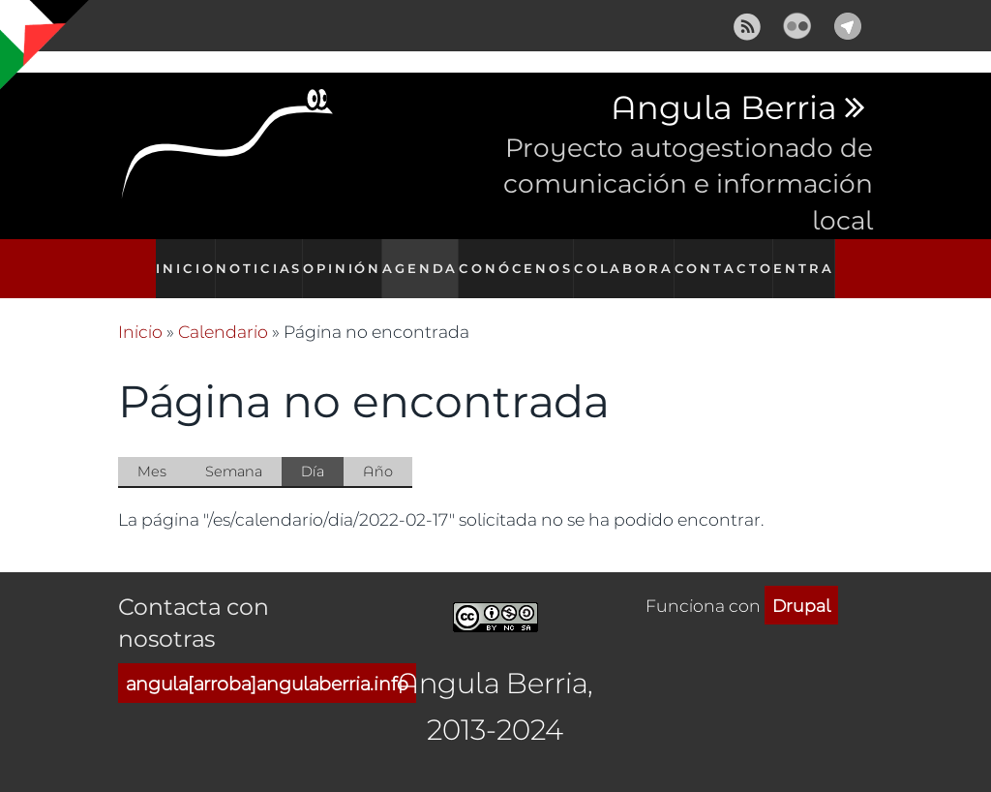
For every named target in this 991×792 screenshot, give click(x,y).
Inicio (178, 258)
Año (378, 450)
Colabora (627, 258)
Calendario (223, 310)
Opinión (343, 258)
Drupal (801, 583)
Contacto (726, 258)
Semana (233, 450)
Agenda (426, 258)
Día (322, 451)
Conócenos (522, 258)
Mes (151, 450)
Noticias (256, 258)
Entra (811, 258)
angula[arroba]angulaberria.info (267, 663)
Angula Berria (723, 108)
